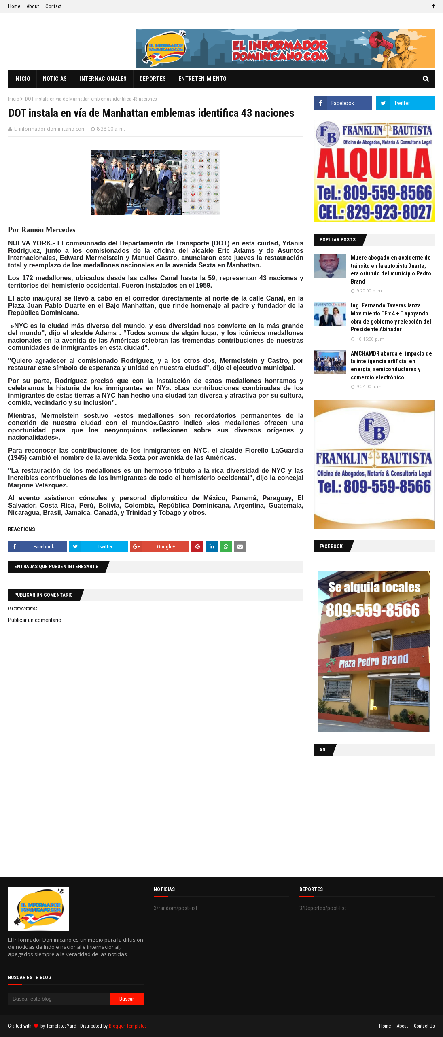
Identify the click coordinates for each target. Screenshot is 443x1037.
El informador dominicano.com (50, 128)
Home (14, 6)
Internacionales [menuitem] (103, 79)
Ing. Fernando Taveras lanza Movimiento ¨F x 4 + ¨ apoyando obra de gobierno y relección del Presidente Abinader (391, 317)
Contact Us (424, 1026)
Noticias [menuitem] (55, 79)
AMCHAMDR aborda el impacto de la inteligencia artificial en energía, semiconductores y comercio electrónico (391, 365)
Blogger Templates (128, 1026)
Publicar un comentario (34, 620)
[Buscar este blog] (59, 999)
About (32, 6)
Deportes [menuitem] (153, 79)
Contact (53, 6)
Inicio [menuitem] (22, 79)
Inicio (13, 99)
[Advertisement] (364, 814)
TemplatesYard (61, 1026)
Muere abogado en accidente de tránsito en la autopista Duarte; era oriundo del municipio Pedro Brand (391, 269)
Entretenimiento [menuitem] (202, 79)
